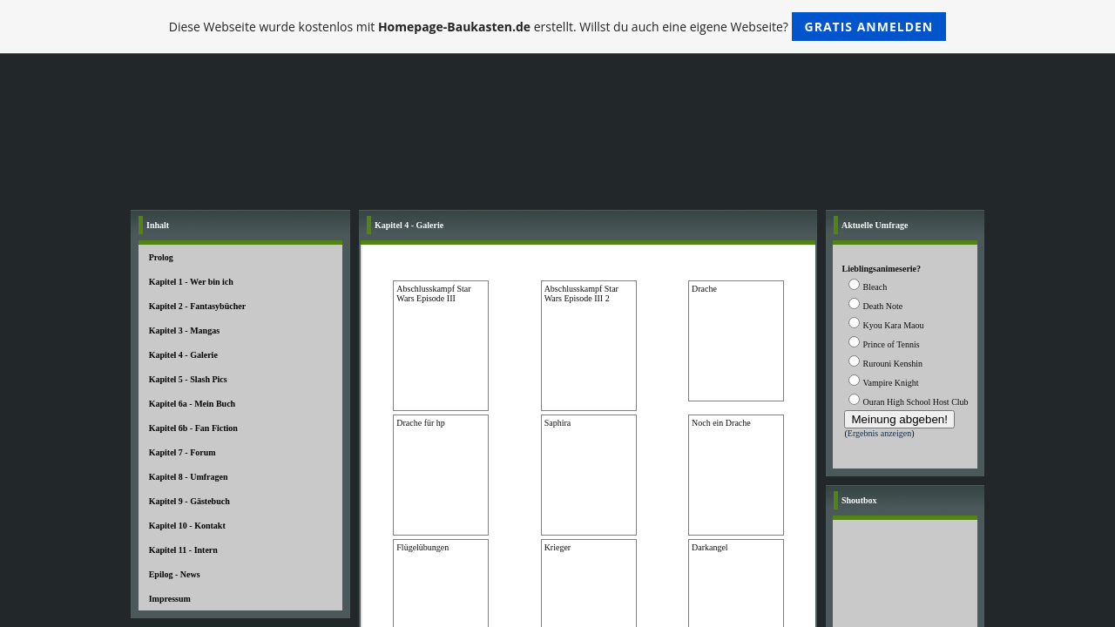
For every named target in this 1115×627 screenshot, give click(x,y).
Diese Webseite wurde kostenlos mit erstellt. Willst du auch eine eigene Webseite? (558, 26)
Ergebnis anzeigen (879, 433)
